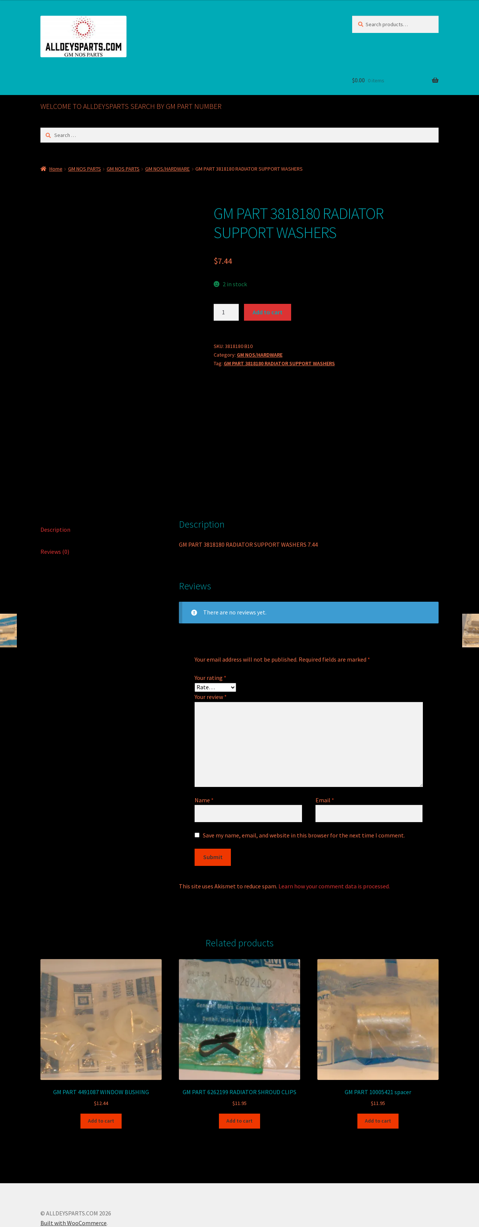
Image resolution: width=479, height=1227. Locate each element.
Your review (211, 658)
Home (55, 168)
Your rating (210, 639)
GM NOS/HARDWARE (167, 168)
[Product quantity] (226, 312)
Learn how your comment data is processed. (334, 847)
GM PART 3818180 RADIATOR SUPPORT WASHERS (279, 363)
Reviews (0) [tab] (54, 512)
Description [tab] (55, 490)
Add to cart (268, 312)
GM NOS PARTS (84, 168)
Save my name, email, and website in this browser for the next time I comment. (304, 796)
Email (324, 761)
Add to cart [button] (101, 1081)
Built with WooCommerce (73, 1184)
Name (204, 761)
